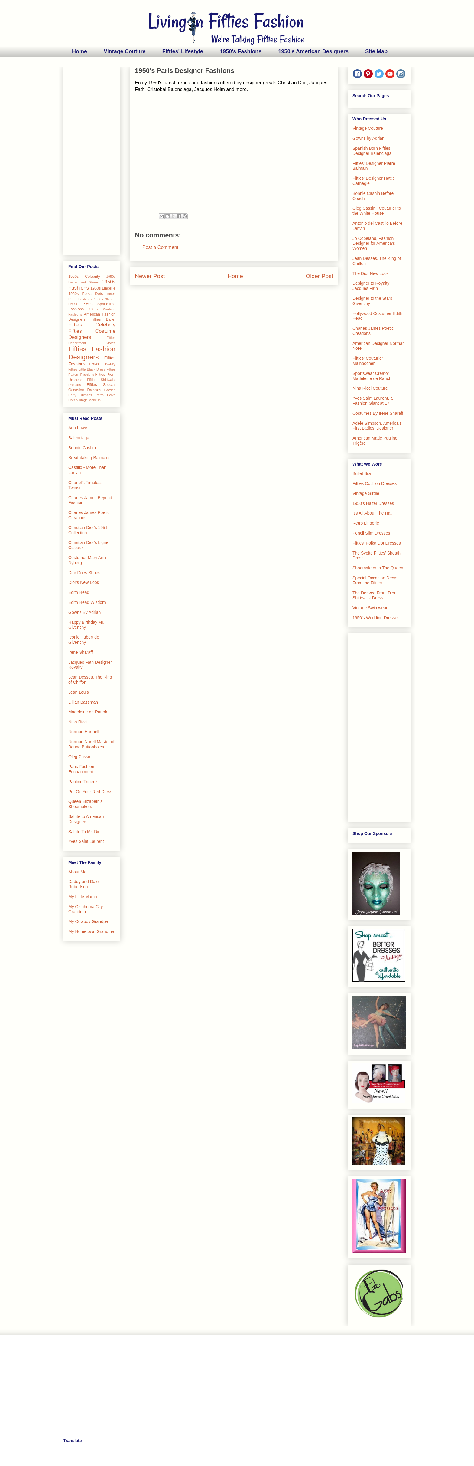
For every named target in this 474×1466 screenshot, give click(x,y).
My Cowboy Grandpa (88, 921)
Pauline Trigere (82, 781)
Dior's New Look (83, 582)
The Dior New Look (370, 273)
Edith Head (78, 592)
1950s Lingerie (102, 288)
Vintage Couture (125, 51)
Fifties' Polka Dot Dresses (376, 543)
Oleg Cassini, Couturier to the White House (376, 211)
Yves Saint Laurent (86, 841)
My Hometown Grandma (91, 931)
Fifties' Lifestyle (182, 51)
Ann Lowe (77, 427)
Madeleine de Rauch (87, 711)
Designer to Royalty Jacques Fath (370, 286)
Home (79, 51)
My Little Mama (82, 896)
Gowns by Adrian (368, 138)
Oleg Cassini (80, 756)
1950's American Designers (313, 51)
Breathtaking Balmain (88, 457)
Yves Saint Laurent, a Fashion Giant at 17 (372, 401)
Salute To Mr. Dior (85, 831)
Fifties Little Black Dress (86, 369)
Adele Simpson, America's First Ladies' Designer (376, 426)
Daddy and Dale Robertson (83, 884)
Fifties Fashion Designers (91, 353)
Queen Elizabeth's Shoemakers (85, 804)
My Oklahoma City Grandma (85, 909)
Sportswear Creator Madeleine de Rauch (371, 376)
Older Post (319, 276)
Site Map (376, 51)
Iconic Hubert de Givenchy (83, 640)
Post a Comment (160, 247)
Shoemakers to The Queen (377, 567)
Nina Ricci (77, 721)
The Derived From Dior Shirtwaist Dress (373, 595)
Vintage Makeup (88, 400)
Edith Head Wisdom (87, 602)
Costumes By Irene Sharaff (377, 413)
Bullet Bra (361, 473)
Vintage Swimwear (370, 607)
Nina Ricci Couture (370, 388)
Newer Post (150, 276)
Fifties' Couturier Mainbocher (367, 361)
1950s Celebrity (84, 276)
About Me (77, 871)
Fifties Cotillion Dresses (374, 483)
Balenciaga (78, 437)
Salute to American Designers (86, 819)
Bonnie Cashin (82, 447)
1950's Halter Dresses (373, 503)
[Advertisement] (91, 159)
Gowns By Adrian (84, 612)
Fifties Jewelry (102, 364)
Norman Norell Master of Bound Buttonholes (91, 744)
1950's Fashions (240, 51)
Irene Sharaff (80, 652)
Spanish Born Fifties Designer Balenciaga (371, 151)
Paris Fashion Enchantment (81, 769)
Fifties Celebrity (91, 325)
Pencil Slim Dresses (371, 533)
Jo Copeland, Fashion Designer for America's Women (373, 243)
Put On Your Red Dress (90, 791)
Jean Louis (78, 692)
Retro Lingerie (365, 523)
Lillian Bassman (83, 702)
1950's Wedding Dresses (375, 617)
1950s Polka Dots (85, 294)
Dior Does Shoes (84, 572)
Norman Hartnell (83, 731)
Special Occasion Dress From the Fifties (375, 580)
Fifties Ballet (103, 319)
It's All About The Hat (371, 513)
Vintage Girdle (365, 493)
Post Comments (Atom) (249, 294)
